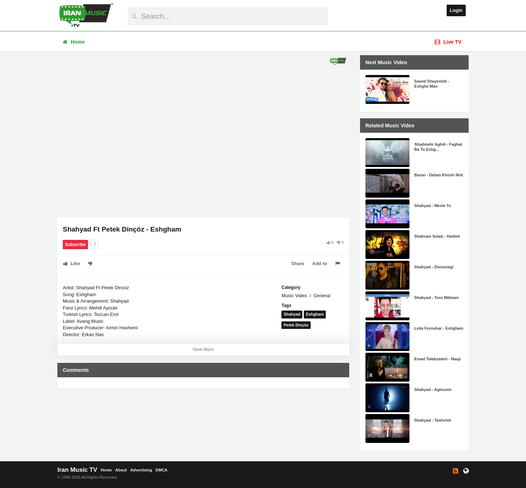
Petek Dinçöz (296, 325)
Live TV (448, 42)
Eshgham (315, 314)
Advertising (141, 470)
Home (74, 42)
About (121, 470)
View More (203, 349)
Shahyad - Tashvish (432, 420)
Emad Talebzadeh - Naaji (437, 359)
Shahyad (292, 314)
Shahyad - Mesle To (432, 205)
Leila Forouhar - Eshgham (438, 328)
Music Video (294, 295)
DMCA (161, 470)
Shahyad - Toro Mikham (436, 297)
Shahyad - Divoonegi (433, 267)
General (322, 295)
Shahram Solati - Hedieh (437, 236)
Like (71, 263)
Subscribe (75, 244)
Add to (319, 263)
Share (297, 263)
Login (456, 10)
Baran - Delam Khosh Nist (438, 175)
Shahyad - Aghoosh (432, 389)
